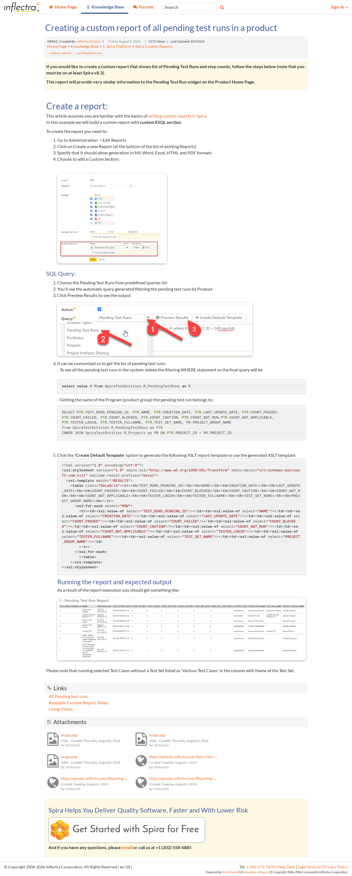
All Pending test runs (68, 696)
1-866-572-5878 (260, 867)
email (127, 847)
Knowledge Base (85, 46)
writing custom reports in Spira (177, 115)
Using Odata (61, 708)
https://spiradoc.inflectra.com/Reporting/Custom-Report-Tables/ (111, 778)
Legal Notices (309, 867)
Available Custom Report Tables (79, 702)
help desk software (255, 872)
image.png (69, 735)
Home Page (57, 46)
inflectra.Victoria (88, 41)
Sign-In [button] (339, 6)
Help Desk (286, 867)
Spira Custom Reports (154, 46)
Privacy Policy (335, 867)
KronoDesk (229, 872)
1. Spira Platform (117, 46)
